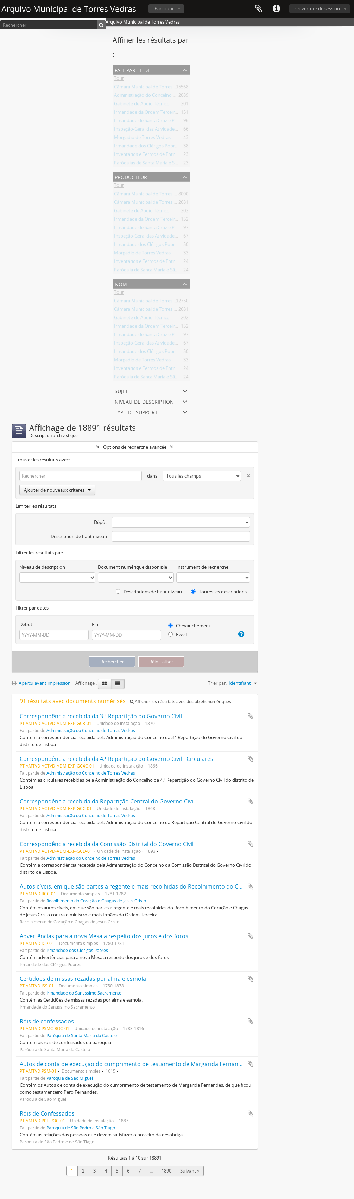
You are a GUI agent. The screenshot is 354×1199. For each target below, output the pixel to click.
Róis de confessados (47, 1021)
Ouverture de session (317, 8)
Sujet (121, 390)
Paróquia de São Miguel (69, 1078)
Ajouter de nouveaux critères (57, 490)
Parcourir (164, 8)
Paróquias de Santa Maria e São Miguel (154, 164)
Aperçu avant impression (41, 683)
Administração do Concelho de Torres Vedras (161, 96)
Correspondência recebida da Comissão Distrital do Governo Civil (107, 844)
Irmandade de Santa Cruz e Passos (150, 122)
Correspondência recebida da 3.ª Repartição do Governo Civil (101, 716)
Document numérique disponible (132, 567)
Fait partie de (133, 69)
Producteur (131, 176)
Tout (119, 79)
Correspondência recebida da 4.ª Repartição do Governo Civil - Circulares (116, 759)
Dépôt (100, 522)
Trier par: (217, 683)
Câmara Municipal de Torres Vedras (151, 88)
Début (25, 624)
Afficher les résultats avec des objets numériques (180, 702)
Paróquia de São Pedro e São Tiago (80, 1127)
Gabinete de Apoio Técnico (142, 105)
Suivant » (189, 1171)
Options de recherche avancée (134, 447)
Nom (121, 283)
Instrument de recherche (202, 567)
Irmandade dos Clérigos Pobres (146, 147)
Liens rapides (276, 9)
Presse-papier (258, 9)
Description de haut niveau (79, 536)
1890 (166, 1171)
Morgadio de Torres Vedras (142, 138)
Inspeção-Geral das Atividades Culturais (155, 130)
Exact (177, 634)
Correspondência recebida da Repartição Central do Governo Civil (107, 801)
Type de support (136, 411)
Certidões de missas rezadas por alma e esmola (83, 979)
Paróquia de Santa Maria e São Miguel (153, 271)
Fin (95, 624)
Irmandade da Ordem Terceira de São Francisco (163, 113)
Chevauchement (189, 626)
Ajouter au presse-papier (250, 716)
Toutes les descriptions (219, 591)
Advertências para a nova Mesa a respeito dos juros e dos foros (104, 936)
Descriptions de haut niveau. (149, 591)
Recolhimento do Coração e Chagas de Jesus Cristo (96, 900)
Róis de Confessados (47, 1113)
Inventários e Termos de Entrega (148, 155)
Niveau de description (144, 401)
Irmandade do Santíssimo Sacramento (83, 993)
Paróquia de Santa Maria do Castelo (81, 1035)
